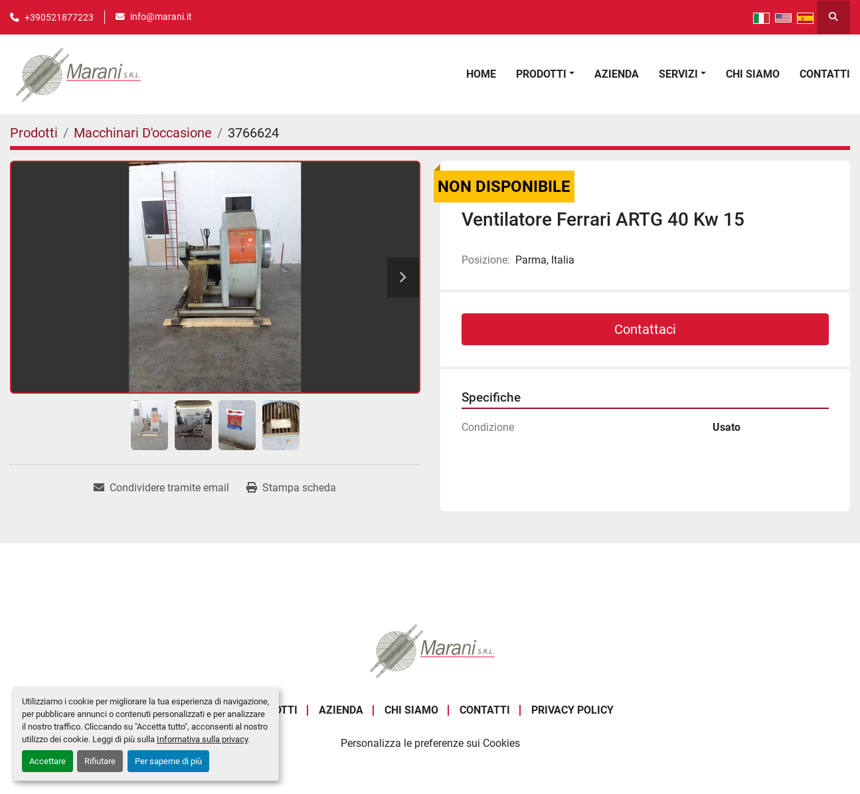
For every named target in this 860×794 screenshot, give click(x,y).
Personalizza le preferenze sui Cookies (430, 743)
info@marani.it (161, 16)
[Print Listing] (291, 488)
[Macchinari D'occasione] (143, 133)
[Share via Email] (161, 488)
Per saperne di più (168, 761)
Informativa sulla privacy (202, 739)
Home (481, 74)
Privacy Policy (572, 710)
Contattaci (645, 329)
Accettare (47, 761)
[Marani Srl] (430, 650)
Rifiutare (100, 761)
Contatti (825, 74)
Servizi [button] (678, 74)
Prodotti (541, 74)
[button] (545, 74)
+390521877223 (59, 17)
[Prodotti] (34, 133)
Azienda (616, 74)
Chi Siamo (753, 74)
